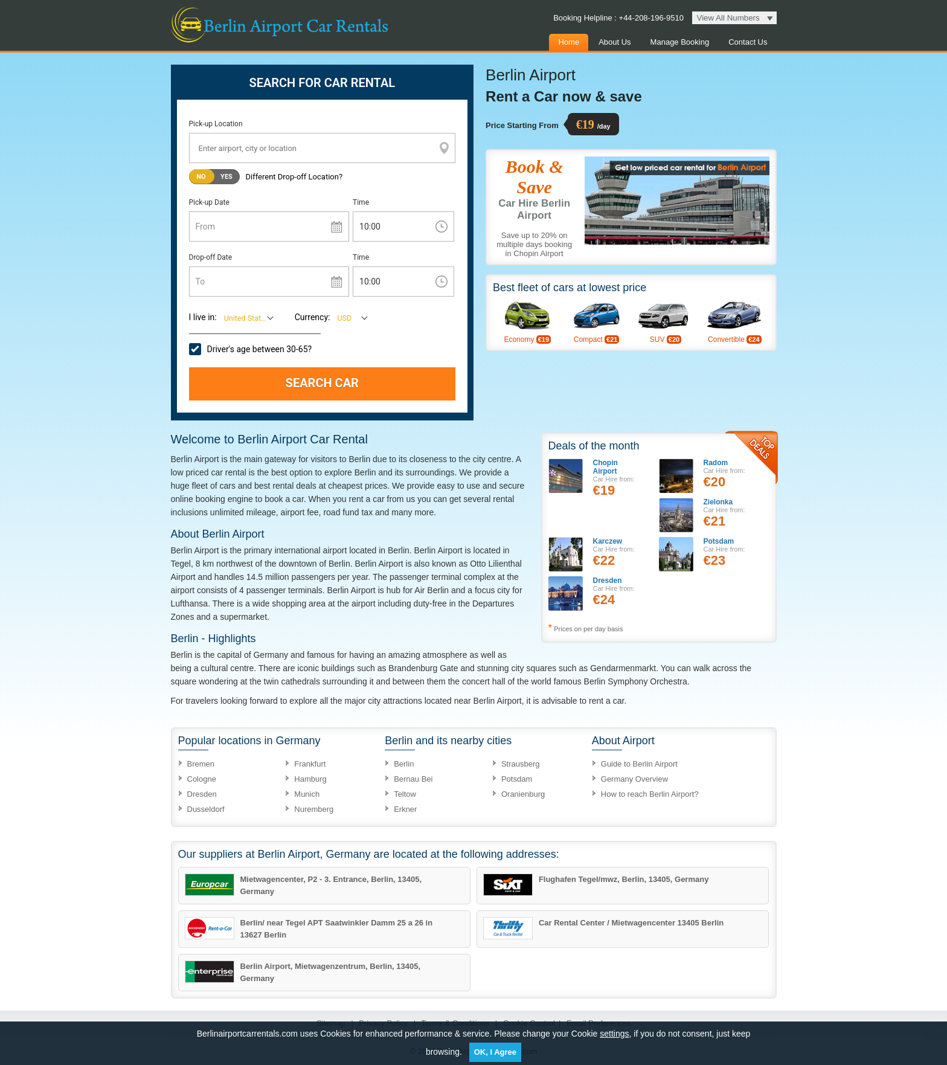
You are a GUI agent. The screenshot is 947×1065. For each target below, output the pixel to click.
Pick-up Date (209, 202)
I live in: (203, 317)
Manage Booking (680, 42)
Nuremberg (313, 809)
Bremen (201, 763)
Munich (306, 794)
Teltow (405, 794)
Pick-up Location (216, 124)
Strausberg (520, 763)
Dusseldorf (206, 809)
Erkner (405, 809)
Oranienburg (523, 794)
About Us (615, 42)
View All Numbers (728, 17)
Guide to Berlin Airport (639, 763)
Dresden (202, 794)
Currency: (312, 317)
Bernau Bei (413, 778)
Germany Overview (634, 778)
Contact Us (747, 42)
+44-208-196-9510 (650, 17)
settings (614, 1033)
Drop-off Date (211, 257)
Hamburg (310, 778)
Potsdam (516, 778)
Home (568, 42)
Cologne (201, 778)
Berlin (404, 763)
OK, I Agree (495, 1052)
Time (361, 202)
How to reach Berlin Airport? (650, 794)
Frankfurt (310, 763)
